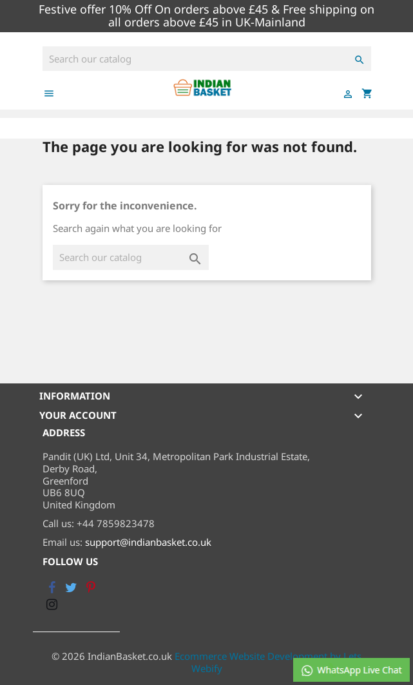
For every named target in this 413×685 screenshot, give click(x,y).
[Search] (207, 59)
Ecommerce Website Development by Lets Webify (268, 662)
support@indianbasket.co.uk (148, 541)
